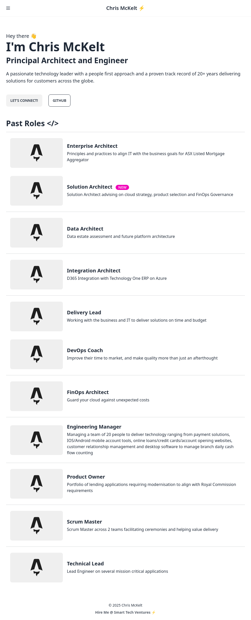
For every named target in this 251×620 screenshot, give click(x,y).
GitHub (59, 100)
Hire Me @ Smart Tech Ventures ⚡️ (125, 612)
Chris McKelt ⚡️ (125, 8)
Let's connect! (24, 100)
